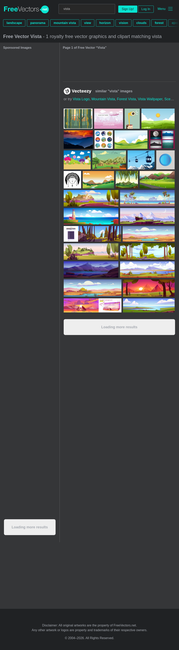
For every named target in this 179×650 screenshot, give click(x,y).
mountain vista (65, 23)
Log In (145, 9)
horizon (105, 23)
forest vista (126, 99)
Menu (162, 8)
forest (159, 23)
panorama (37, 23)
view (87, 23)
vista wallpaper (150, 99)
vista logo (81, 99)
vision (123, 23)
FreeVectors (26, 9)
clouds (141, 23)
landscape (14, 23)
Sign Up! (128, 9)
